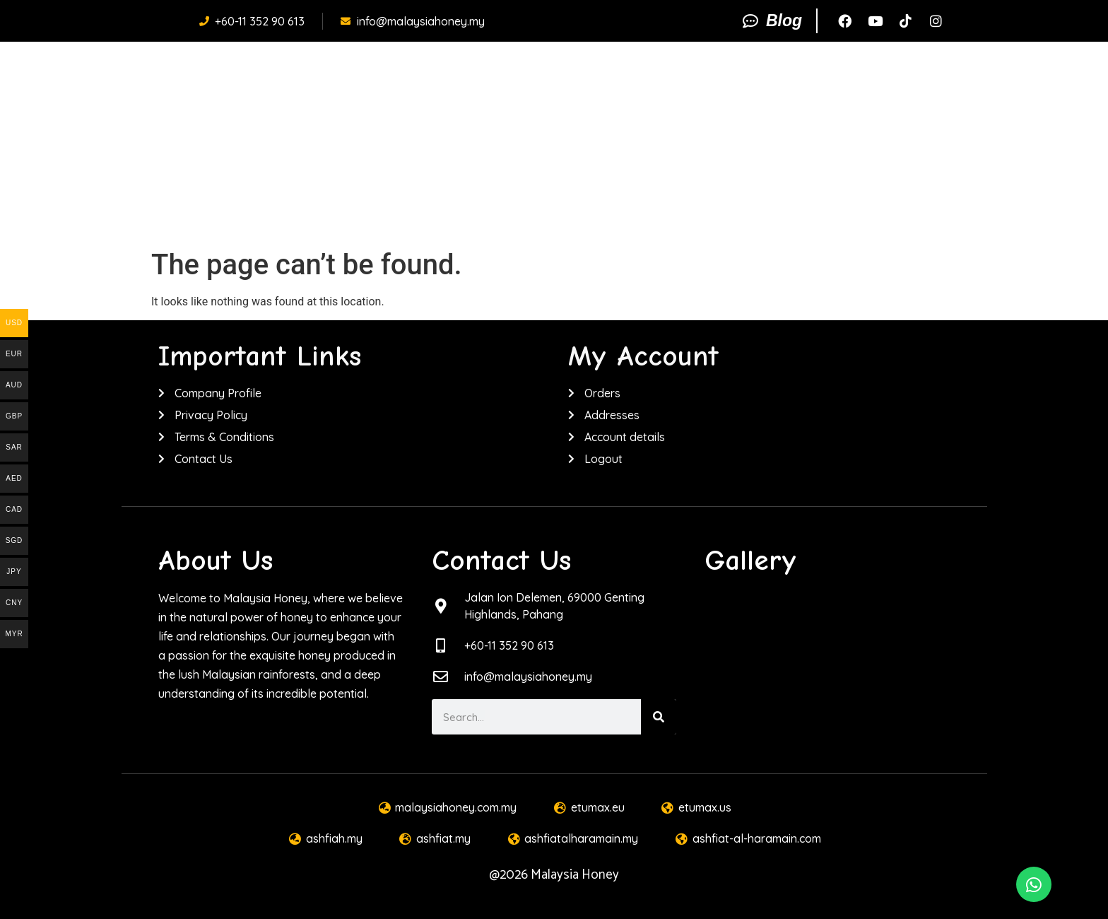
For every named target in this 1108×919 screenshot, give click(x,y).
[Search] (658, 716)
